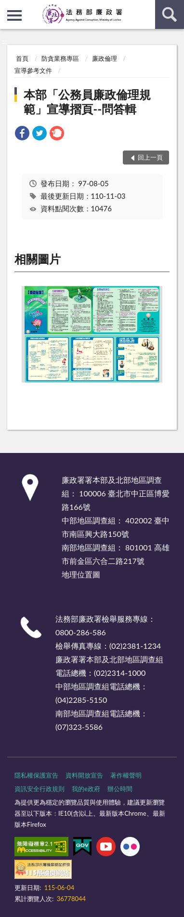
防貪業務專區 (60, 58)
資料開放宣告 (84, 775)
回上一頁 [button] (150, 157)
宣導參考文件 (33, 70)
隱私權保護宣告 (36, 775)
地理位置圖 (81, 574)
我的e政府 (86, 789)
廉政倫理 (104, 58)
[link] (22, 134)
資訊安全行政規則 (39, 789)
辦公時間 (119, 789)
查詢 (169, 14)
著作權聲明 (126, 775)
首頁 (22, 58)
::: (7, 7)
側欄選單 (14, 15)
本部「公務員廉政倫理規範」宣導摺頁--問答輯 (87, 101)
